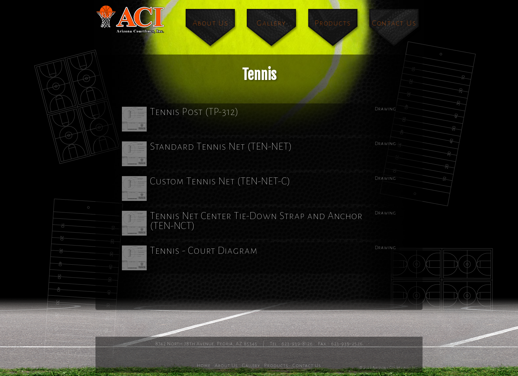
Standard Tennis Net (207, 153)
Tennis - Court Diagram (190, 257)
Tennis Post (180, 119)
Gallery (271, 23)
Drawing (385, 108)
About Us (210, 23)
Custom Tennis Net (206, 188)
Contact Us (394, 23)
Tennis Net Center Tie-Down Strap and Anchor (242, 223)
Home (203, 365)
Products (333, 23)
